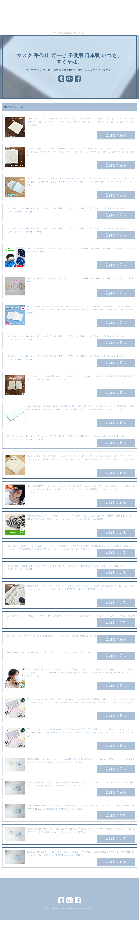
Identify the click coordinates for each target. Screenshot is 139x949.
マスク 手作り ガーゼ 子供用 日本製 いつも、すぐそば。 (70, 908)
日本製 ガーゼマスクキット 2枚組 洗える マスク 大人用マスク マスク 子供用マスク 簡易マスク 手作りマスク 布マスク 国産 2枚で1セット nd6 (66, 653)
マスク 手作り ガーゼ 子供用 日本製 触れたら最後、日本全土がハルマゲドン (70, 69)
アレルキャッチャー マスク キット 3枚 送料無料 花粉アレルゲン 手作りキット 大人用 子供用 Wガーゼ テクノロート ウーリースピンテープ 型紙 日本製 (69, 636)
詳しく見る (116, 135)
